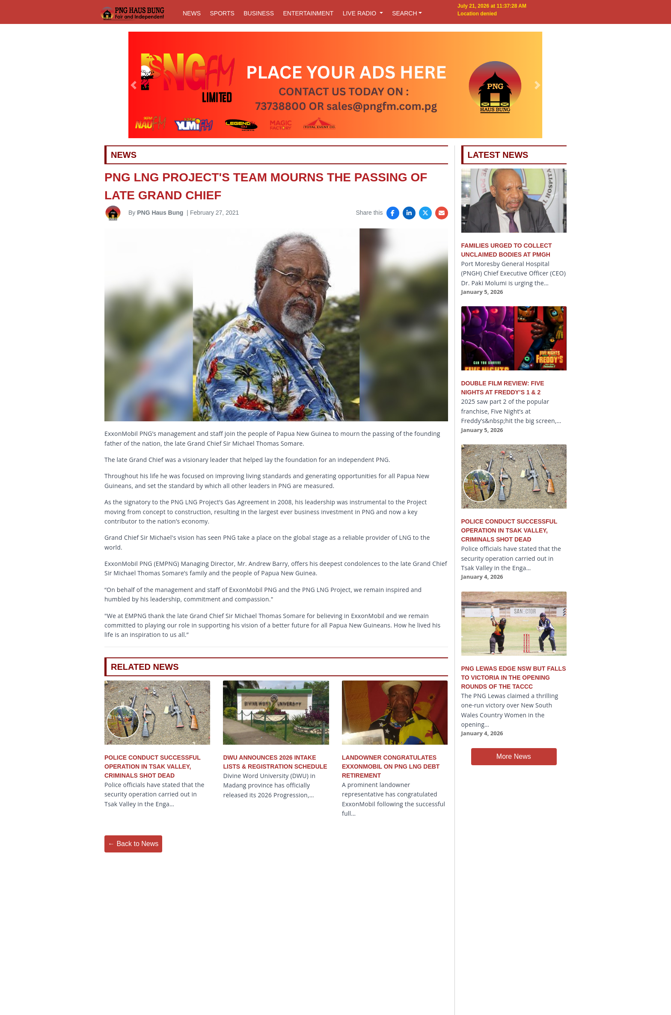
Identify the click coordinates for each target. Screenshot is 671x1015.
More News (513, 756)
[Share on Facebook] (392, 213)
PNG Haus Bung (160, 212)
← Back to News (133, 843)
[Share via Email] (441, 213)
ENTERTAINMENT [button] (308, 13)
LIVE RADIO (360, 13)
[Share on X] (425, 213)
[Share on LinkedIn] (409, 213)
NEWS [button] (192, 13)
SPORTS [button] (222, 13)
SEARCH (404, 13)
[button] (133, 85)
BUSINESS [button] (258, 13)
